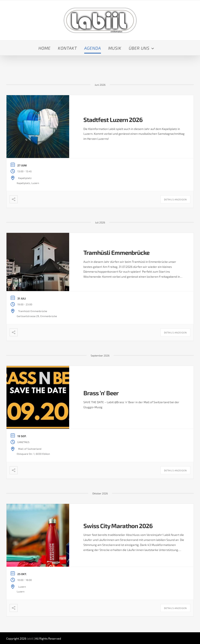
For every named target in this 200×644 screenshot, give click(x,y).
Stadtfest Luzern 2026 (113, 119)
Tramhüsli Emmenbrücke (116, 252)
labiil (30, 638)
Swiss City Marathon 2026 (118, 525)
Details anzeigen (175, 199)
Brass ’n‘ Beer (100, 393)
